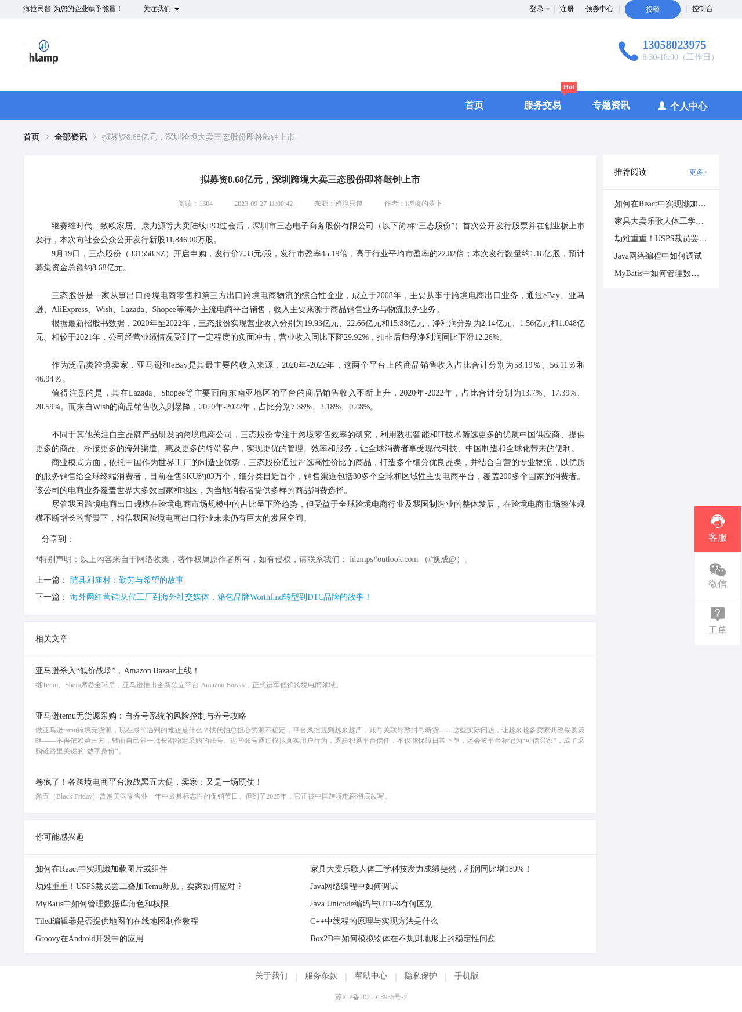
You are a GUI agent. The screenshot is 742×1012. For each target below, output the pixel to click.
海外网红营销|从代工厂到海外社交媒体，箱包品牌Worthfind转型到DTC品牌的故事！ (221, 597)
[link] (31, 137)
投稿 (653, 9)
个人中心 (682, 105)
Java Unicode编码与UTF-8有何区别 (371, 903)
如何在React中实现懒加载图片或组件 (101, 869)
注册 (567, 9)
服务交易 (542, 105)
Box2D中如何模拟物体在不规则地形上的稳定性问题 (403, 938)
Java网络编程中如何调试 (354, 886)
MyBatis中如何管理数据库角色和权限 (102, 903)
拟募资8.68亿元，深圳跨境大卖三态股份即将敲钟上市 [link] (198, 137)
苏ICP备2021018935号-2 (371, 997)
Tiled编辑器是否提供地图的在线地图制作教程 (116, 921)
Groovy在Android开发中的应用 (89, 938)
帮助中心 (371, 975)
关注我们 (162, 9)
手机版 (466, 975)
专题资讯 (611, 105)
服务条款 (321, 975)
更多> (698, 172)
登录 (537, 9)
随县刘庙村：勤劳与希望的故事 (127, 580)
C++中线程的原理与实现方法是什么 (374, 921)
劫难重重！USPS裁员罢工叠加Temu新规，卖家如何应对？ (139, 886)
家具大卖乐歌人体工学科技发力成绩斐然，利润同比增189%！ (421, 869)
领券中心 (599, 9)
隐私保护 (421, 975)
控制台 (702, 9)
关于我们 (271, 975)
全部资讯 (70, 137)
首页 (474, 105)
